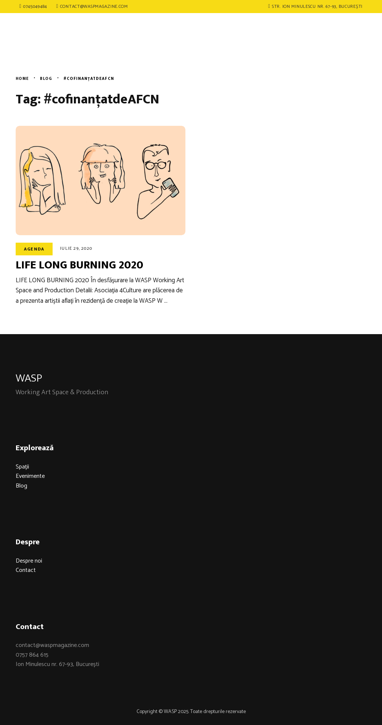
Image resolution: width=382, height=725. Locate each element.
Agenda (34, 249)
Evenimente (30, 476)
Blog (21, 486)
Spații (22, 467)
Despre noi (29, 561)
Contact (26, 570)
